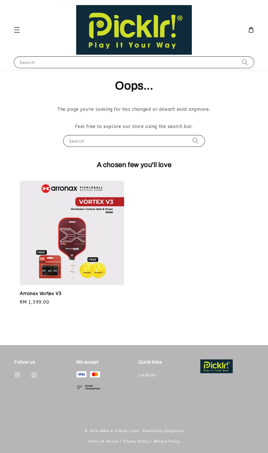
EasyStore (174, 431)
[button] (17, 30)
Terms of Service (103, 441)
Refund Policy (167, 441)
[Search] (245, 62)
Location (147, 375)
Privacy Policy (136, 441)
